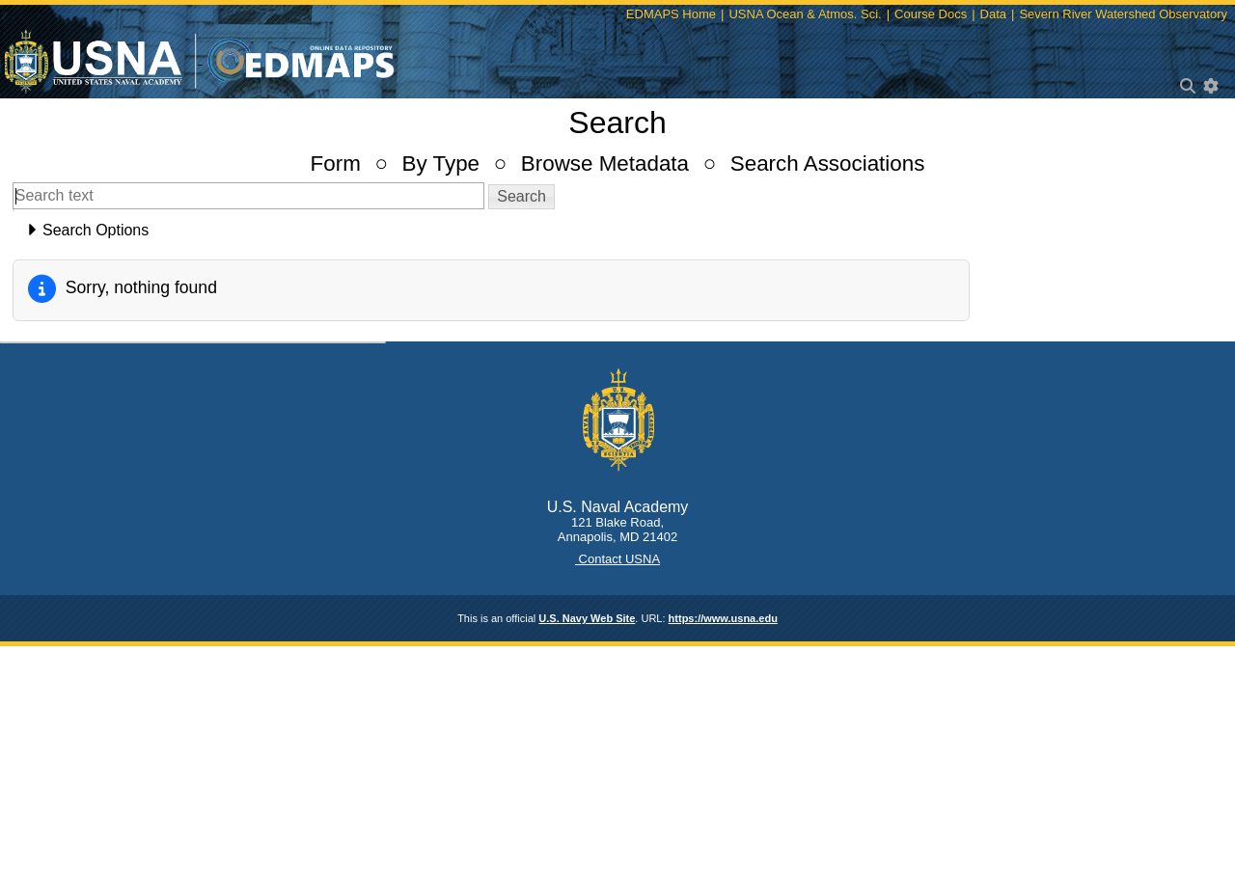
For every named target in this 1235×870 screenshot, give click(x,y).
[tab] (617, 230)
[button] (521, 196)
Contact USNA (617, 559)
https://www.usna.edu (723, 618)
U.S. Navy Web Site (586, 618)
